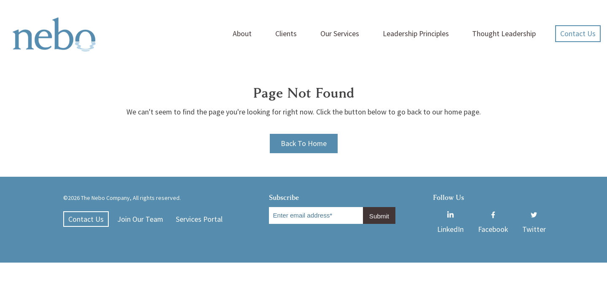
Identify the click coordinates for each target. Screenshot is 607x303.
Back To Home (304, 143)
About (242, 33)
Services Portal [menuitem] (199, 219)
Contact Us (578, 33)
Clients (286, 33)
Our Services (339, 33)
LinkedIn (450, 213)
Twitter (534, 213)
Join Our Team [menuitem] (140, 219)
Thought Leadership (504, 33)
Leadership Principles (416, 33)
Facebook (493, 213)
